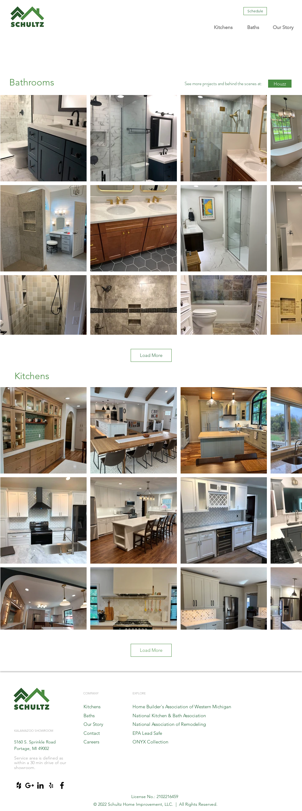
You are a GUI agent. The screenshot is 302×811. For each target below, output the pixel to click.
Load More (151, 355)
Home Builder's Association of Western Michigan (182, 707)
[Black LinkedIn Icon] (40, 785)
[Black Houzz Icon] (18, 785)
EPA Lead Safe (147, 733)
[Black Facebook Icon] (62, 785)
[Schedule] (255, 11)
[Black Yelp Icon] (51, 785)
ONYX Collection (150, 742)
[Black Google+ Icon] (29, 785)
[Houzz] (280, 84)
